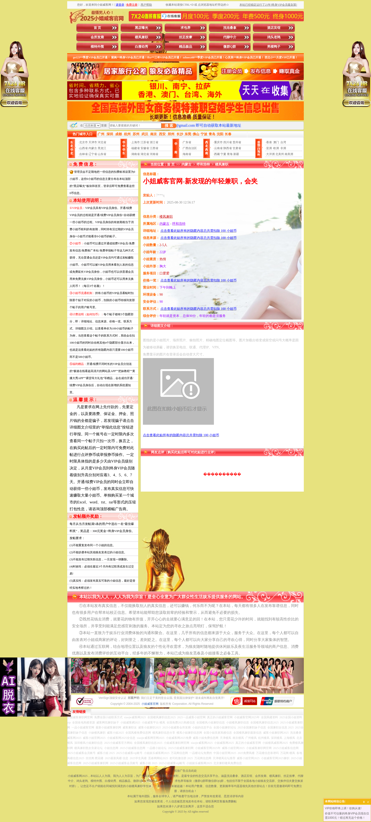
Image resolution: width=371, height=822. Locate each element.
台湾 (283, 142)
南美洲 (289, 154)
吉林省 (83, 154)
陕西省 (227, 148)
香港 (269, 142)
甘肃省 (237, 148)
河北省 (102, 142)
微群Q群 (229, 46)
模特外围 (97, 46)
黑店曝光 (141, 28)
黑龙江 (102, 148)
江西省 (154, 148)
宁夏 (223, 154)
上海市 (135, 142)
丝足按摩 (185, 37)
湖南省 (135, 154)
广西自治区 (190, 148)
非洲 (283, 148)
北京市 (83, 142)
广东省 (187, 142)
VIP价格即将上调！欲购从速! (343, 808)
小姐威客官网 (150, 703)
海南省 (187, 154)
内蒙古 (92, 148)
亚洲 (269, 148)
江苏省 (145, 142)
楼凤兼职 (141, 37)
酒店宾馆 (273, 28)
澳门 (276, 142)
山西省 (83, 148)
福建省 (135, 148)
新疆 (236, 154)
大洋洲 (270, 154)
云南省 (218, 148)
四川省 (227, 142)
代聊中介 (229, 37)
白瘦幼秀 (141, 46)
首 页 (97, 28)
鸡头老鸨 (273, 37)
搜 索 (169, 126)
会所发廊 (97, 37)
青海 (230, 154)
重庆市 (218, 142)
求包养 (185, 28)
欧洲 (276, 148)
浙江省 (154, 142)
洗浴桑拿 (229, 28)
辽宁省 (92, 154)
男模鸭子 (273, 46)
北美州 (279, 154)
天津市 (92, 142)
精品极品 (185, 46)
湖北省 (145, 154)
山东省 (102, 154)
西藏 (217, 154)
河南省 (154, 154)
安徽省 (145, 148)
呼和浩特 (203, 164)
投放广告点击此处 (185, 770)
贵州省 (237, 142)
